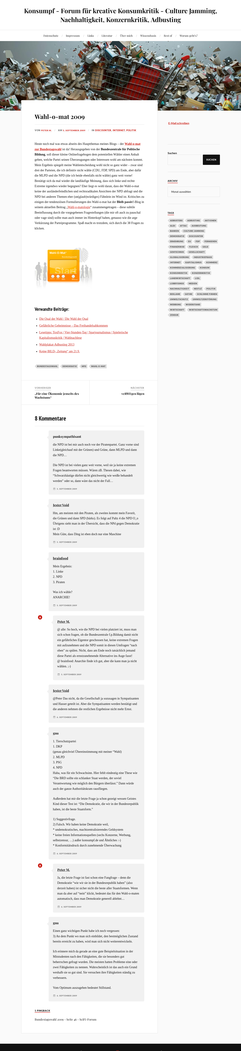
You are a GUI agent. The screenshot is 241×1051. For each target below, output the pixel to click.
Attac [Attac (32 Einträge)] (183, 225)
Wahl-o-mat (98, 366)
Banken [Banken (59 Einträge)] (174, 231)
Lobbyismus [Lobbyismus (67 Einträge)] (177, 283)
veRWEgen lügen (132, 393)
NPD (84, 366)
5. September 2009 (76, 130)
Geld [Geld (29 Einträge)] (205, 246)
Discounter (106, 130)
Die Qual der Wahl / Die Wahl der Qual (63, 319)
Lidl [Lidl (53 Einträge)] (197, 278)
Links (90, 35)
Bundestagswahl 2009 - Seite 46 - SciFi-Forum (65, 1019)
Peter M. (46, 130)
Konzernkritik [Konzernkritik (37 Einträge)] (201, 273)
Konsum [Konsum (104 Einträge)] (204, 267)
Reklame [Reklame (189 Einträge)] (175, 294)
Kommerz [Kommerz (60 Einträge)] (211, 262)
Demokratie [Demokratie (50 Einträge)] (177, 236)
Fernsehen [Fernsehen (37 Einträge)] (211, 241)
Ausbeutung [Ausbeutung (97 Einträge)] (199, 225)
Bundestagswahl (47, 366)
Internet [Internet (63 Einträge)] (175, 262)
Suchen (172, 153)
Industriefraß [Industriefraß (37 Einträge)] (203, 257)
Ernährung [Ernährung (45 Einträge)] (176, 241)
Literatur (107, 35)
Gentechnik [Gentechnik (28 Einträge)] (177, 252)
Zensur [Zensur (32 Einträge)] (174, 315)
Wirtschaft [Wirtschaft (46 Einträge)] (177, 309)
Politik (134, 130)
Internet (121, 130)
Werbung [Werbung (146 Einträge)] (175, 304)
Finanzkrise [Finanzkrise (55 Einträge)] (177, 246)
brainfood (60, 558)
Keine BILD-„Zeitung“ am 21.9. (59, 351)
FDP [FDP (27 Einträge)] (198, 241)
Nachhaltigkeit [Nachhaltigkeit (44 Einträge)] (179, 288)
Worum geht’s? (189, 35)
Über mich (126, 35)
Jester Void (61, 505)
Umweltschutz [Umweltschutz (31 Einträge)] (179, 299)
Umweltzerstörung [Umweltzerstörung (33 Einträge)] (205, 299)
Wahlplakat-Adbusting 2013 (56, 344)
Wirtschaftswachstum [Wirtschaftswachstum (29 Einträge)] (203, 309)
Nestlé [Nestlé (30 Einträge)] (198, 288)
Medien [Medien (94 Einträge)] (193, 283)
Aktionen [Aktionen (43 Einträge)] (210, 220)
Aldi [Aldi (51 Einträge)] (172, 225)
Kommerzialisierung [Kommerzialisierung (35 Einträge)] (182, 267)
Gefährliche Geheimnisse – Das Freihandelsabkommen (73, 325)
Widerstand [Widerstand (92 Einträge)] (193, 304)
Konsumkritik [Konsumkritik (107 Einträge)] (178, 273)
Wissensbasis (148, 35)
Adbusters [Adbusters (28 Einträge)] (176, 220)
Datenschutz (50, 35)
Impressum (73, 35)
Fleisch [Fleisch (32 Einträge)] (193, 246)
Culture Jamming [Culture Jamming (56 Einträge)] (194, 231)
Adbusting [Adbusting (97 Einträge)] (193, 220)
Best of (168, 35)
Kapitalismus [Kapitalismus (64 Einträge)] (193, 262)
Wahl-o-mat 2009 (66, 116)
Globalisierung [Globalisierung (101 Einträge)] (179, 257)
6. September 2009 (68, 717)
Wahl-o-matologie (79, 207)
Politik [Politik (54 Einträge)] (211, 288)
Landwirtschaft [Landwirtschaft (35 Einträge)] (180, 278)
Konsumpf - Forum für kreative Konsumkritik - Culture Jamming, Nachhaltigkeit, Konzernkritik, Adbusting (120, 15)
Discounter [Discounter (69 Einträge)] (196, 236)
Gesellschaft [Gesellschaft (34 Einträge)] (197, 252)
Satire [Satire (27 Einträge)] (188, 294)
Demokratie (70, 366)
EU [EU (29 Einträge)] (189, 241)
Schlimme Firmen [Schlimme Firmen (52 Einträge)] (207, 294)
